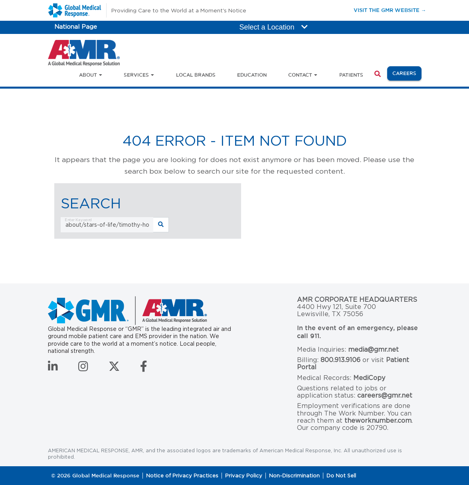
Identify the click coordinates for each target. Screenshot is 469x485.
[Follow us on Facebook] (143, 368)
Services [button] (136, 74)
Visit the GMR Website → (390, 10)
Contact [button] (300, 74)
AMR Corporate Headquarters (357, 299)
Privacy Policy (243, 476)
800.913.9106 (340, 360)
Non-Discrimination (294, 476)
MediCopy (369, 378)
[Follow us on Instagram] (83, 368)
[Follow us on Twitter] (114, 368)
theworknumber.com (378, 420)
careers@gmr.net (384, 395)
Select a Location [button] (273, 27)
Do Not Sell (341, 476)
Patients (351, 74)
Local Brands (196, 74)
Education (252, 74)
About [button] (88, 74)
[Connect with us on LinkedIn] (53, 368)
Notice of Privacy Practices (182, 476)
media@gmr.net (373, 349)
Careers (407, 72)
